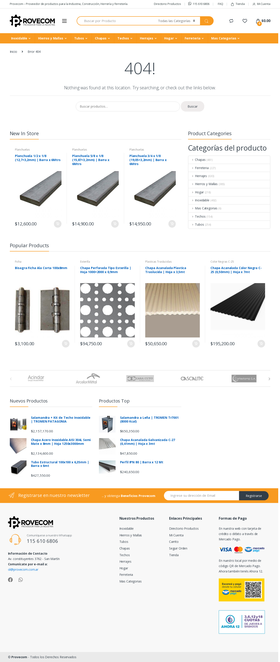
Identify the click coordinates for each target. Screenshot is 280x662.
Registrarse (254, 496)
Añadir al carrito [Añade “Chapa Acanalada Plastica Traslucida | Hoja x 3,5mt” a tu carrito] (196, 343)
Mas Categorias (223, 38)
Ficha (18, 262)
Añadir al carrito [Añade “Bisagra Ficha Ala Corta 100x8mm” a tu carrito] (65, 343)
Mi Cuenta (261, 4)
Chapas (100, 38)
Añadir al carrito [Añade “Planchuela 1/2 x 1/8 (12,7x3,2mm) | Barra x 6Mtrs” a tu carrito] (57, 224)
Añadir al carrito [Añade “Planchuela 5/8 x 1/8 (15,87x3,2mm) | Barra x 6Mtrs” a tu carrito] (115, 224)
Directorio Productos (167, 4)
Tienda (238, 4)
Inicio (13, 51)
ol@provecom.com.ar (23, 569)
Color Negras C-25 (222, 262)
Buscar (193, 106)
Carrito (174, 541)
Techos (123, 38)
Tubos (79, 38)
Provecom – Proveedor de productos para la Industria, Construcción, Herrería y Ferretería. (69, 4)
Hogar (169, 38)
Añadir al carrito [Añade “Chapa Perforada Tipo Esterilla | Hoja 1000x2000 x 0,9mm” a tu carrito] (131, 343)
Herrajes (146, 38)
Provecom (19, 657)
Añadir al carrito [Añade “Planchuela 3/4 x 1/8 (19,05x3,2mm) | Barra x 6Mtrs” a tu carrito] (172, 224)
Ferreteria (192, 38)
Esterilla (85, 262)
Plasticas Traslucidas (158, 262)
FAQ (220, 4)
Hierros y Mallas (50, 38)
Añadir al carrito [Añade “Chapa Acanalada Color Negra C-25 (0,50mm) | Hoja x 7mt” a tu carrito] (261, 343)
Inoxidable (19, 38)
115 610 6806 (198, 4)
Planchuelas (22, 149)
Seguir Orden (178, 548)
